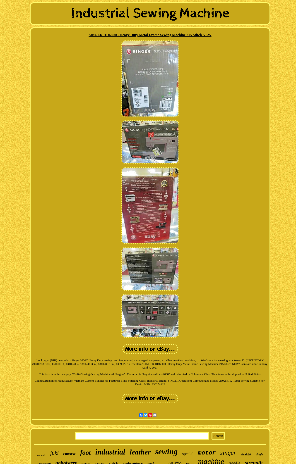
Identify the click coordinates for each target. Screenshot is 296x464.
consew (69, 454)
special (187, 454)
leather (140, 452)
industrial (110, 452)
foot (85, 452)
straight (246, 454)
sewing (166, 451)
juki (54, 453)
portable (41, 455)
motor (207, 453)
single (259, 454)
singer (228, 452)
